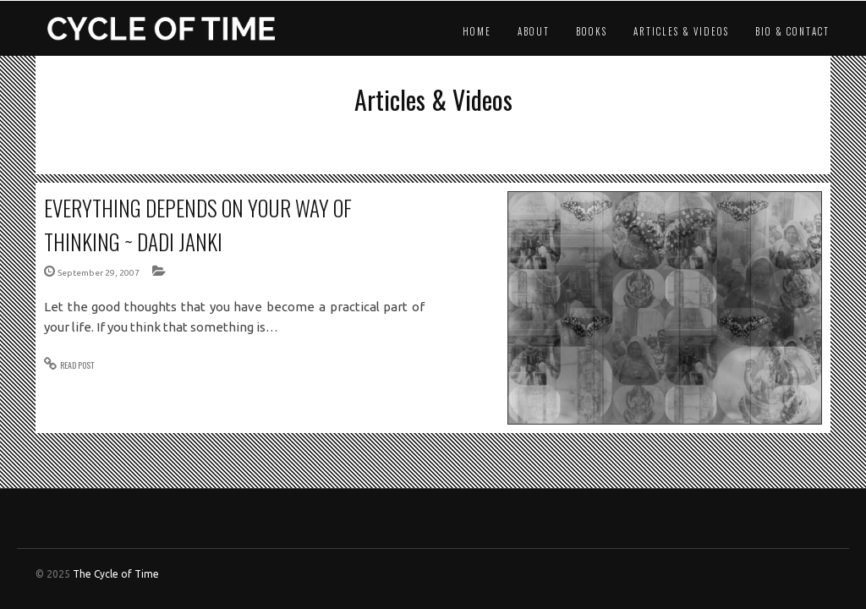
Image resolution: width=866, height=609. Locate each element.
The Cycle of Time (116, 573)
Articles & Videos (681, 31)
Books (591, 31)
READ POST (77, 365)
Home (477, 31)
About (534, 31)
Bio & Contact (792, 31)
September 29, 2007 (99, 272)
